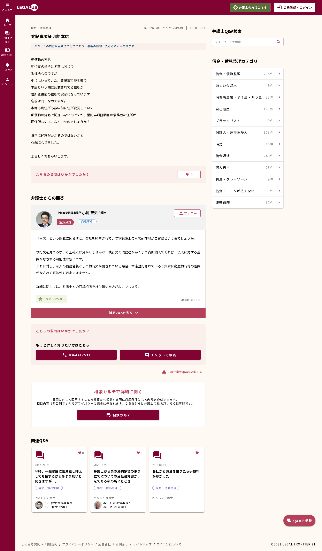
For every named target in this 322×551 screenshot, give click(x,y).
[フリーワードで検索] (245, 42)
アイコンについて (169, 544)
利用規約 (51, 544)
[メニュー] (7, 7)
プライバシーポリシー (78, 544)
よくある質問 (30, 544)
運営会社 (104, 544)
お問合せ (122, 544)
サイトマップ (142, 544)
